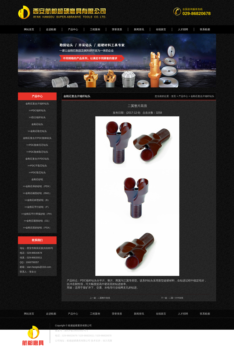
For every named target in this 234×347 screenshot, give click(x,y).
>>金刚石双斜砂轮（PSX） (37, 227)
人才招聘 (183, 29)
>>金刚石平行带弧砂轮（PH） (37, 214)
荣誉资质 (117, 29)
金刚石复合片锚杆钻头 (37, 103)
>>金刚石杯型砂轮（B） (37, 200)
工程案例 (95, 29)
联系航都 (205, 29)
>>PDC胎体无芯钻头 (37, 145)
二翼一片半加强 (176, 298)
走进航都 (51, 29)
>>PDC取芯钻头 (37, 172)
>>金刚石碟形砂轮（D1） (37, 220)
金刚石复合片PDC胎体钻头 (37, 138)
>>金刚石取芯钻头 (37, 131)
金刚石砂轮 (37, 179)
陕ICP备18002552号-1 (76, 330)
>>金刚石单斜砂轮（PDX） (37, 186)
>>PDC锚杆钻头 (37, 110)
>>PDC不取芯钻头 (37, 165)
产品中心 (73, 29)
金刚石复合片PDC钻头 (37, 158)
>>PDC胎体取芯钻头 (37, 151)
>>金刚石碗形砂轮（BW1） (37, 193)
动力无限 (107, 340)
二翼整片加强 (104, 298)
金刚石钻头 (37, 124)
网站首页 (29, 29)
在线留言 (161, 29)
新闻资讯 (139, 29)
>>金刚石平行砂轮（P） (37, 207)
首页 (173, 96)
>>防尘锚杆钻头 (37, 117)
